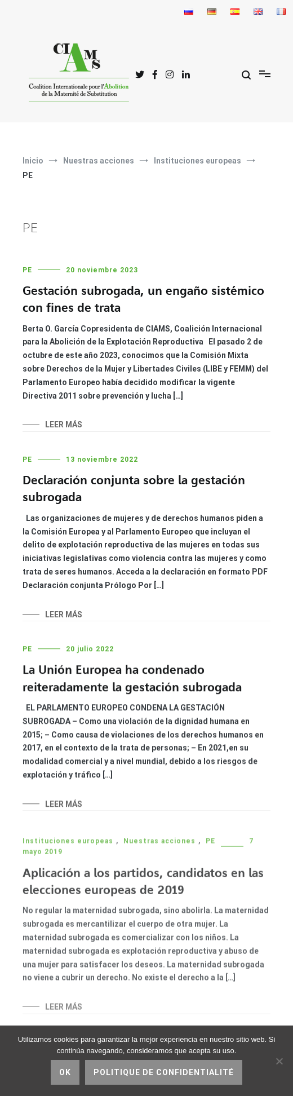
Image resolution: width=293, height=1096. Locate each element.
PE (27, 270)
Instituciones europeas (68, 844)
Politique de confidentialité (164, 1072)
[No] (279, 1061)
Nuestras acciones (159, 844)
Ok (65, 1072)
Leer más (63, 424)
